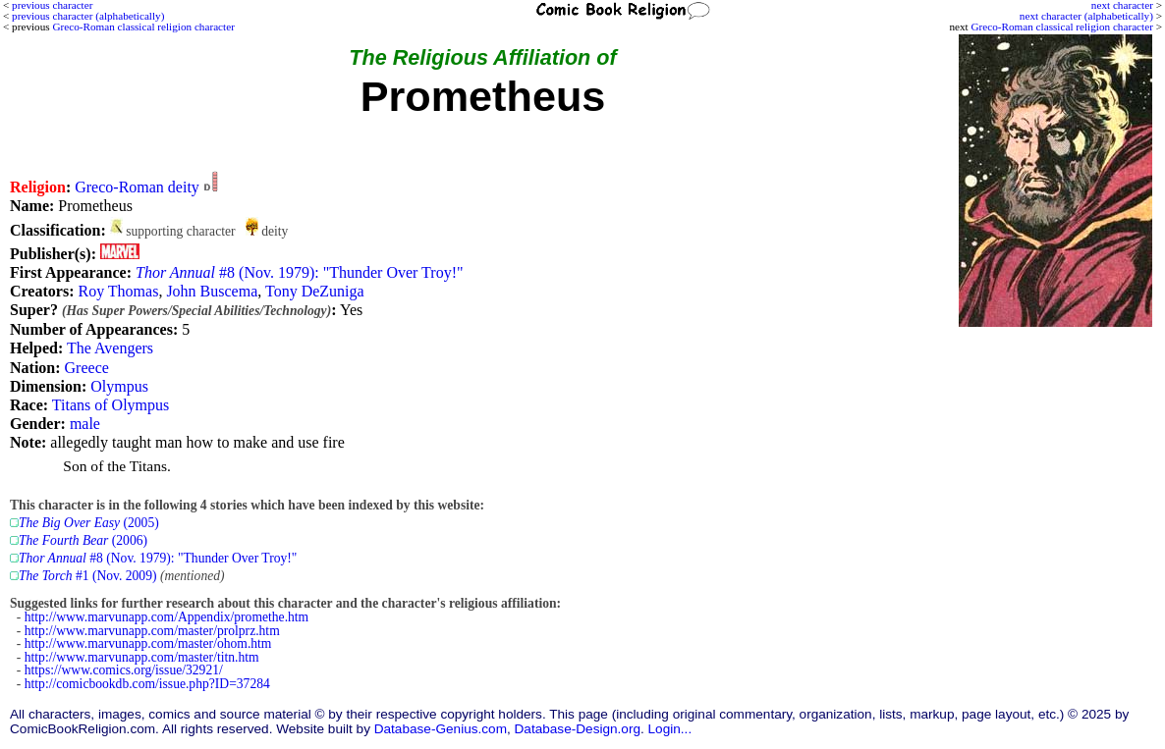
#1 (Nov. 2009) (87, 575)
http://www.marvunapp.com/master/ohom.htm (148, 643)
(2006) (83, 540)
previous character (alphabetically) (88, 16)
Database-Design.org (577, 729)
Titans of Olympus (110, 405)
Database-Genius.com (440, 729)
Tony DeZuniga (314, 291)
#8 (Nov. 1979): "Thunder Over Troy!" (300, 272)
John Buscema (211, 291)
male (85, 423)
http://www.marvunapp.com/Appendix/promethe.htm (166, 617)
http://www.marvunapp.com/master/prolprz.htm (152, 630)
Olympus (119, 386)
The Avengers (110, 348)
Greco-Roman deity (137, 187)
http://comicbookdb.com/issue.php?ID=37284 (147, 683)
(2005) (89, 522)
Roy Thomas (118, 291)
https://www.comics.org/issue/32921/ (124, 670)
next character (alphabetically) (1086, 16)
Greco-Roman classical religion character (1061, 26)
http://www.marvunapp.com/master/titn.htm (142, 657)
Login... (670, 729)
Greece (87, 367)
